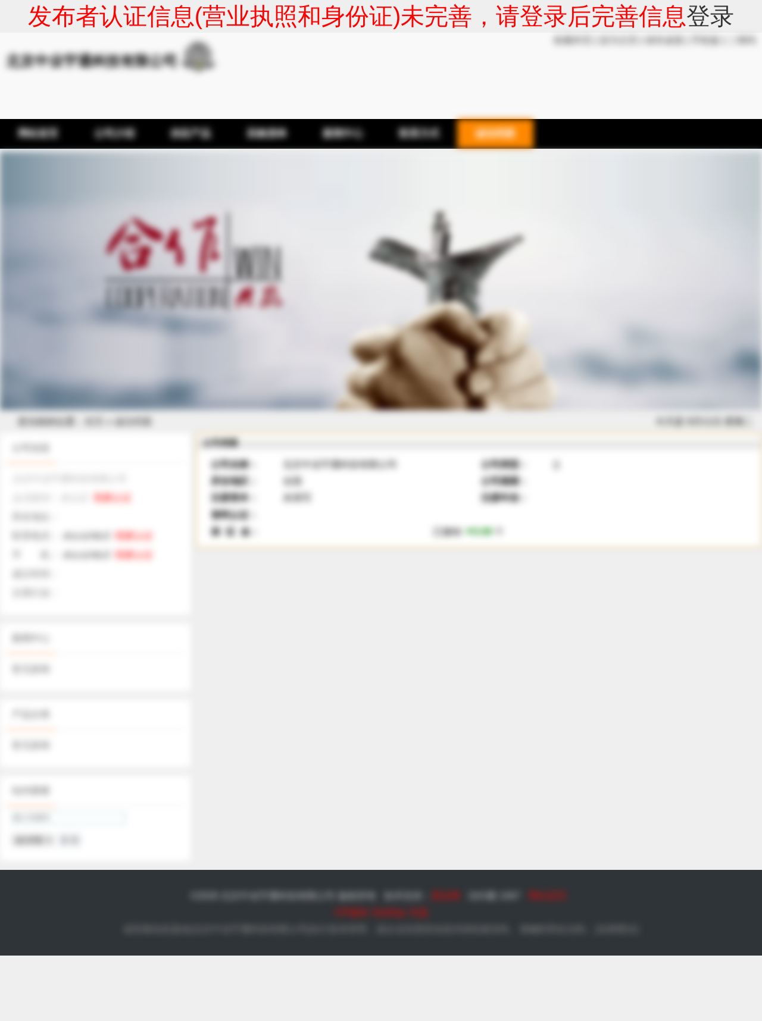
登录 (710, 16)
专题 (418, 912)
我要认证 (112, 498)
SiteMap (389, 912)
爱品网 (446, 896)
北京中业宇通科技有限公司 (250, 929)
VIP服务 (351, 912)
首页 (94, 421)
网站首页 (548, 896)
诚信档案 (133, 421)
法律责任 (617, 929)
